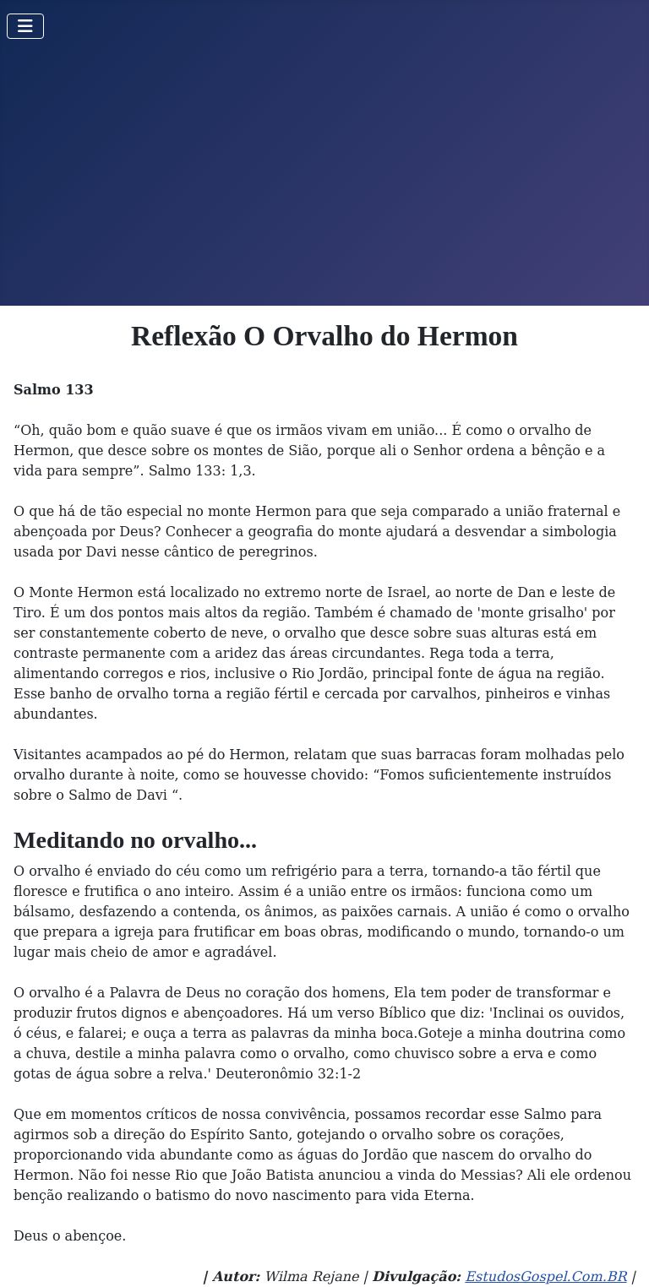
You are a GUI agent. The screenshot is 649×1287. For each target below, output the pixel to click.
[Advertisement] (324, 179)
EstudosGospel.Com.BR (545, 1276)
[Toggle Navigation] (25, 26)
